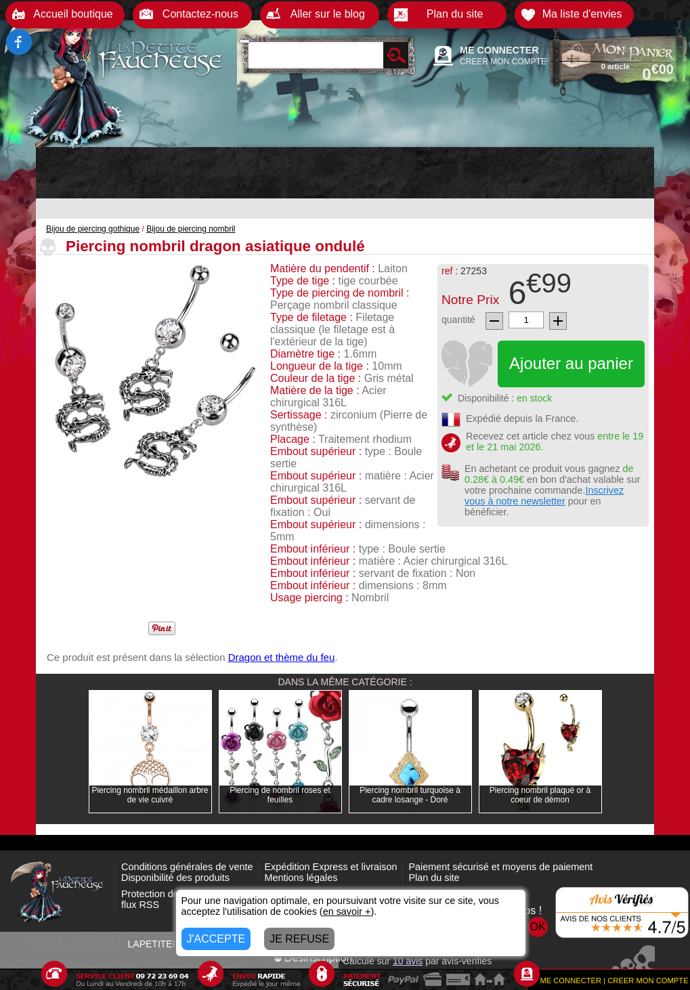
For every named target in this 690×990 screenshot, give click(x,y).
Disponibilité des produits (175, 877)
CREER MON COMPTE (503, 61)
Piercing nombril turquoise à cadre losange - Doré (410, 794)
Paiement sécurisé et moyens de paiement (500, 866)
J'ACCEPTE (216, 939)
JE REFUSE (299, 939)
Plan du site (433, 877)
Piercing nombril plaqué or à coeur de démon (540, 794)
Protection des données (172, 893)
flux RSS (140, 904)
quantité (458, 319)
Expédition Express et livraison (330, 866)
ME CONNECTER (499, 50)
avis (408, 960)
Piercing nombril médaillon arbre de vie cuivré (149, 794)
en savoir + (347, 911)
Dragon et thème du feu (281, 657)
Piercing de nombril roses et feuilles (280, 794)
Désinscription (313, 958)
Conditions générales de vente (187, 866)
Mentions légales (300, 877)
